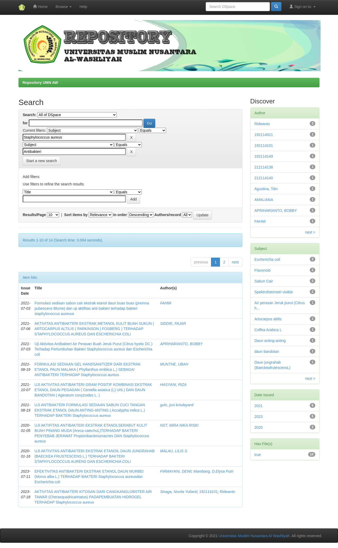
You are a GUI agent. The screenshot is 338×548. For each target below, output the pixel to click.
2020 (259, 427)
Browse (64, 6)
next (235, 262)
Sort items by (76, 215)
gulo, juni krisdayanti (177, 405)
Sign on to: (302, 6)
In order (120, 215)
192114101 (208, 492)
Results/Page (34, 215)
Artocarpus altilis (268, 319)
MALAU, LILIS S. (174, 451)
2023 (259, 416)
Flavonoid (263, 270)
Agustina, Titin (266, 189)
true (258, 455)
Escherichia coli (267, 259)
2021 (259, 406)
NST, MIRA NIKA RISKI (179, 425)
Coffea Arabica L (268, 330)
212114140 (264, 178)
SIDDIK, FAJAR (173, 323)
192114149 (264, 156)
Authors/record (167, 215)
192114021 (264, 135)
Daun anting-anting (270, 341)
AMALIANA (264, 200)
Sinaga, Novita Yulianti (178, 492)
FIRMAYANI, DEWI (175, 471)
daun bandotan (267, 351)
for (25, 123)
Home (40, 6)
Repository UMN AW (40, 82)
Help (83, 6)
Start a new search (41, 161)
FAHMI (165, 303)
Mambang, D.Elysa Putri (213, 471)
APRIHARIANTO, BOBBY (181, 344)
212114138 (264, 167)
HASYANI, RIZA (173, 384)
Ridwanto (227, 492)
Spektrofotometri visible (274, 292)
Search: (29, 115)
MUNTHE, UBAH (174, 364)
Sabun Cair (264, 281)
